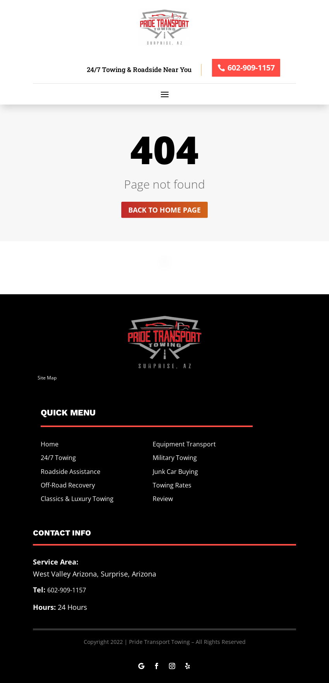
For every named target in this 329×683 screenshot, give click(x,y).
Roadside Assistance (70, 471)
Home (50, 444)
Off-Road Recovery (68, 485)
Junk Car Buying (175, 471)
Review (163, 498)
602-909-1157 (251, 67)
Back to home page (164, 210)
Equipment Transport (184, 444)
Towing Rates (172, 485)
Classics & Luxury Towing (77, 498)
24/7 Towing (58, 457)
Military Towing (175, 457)
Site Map (47, 377)
